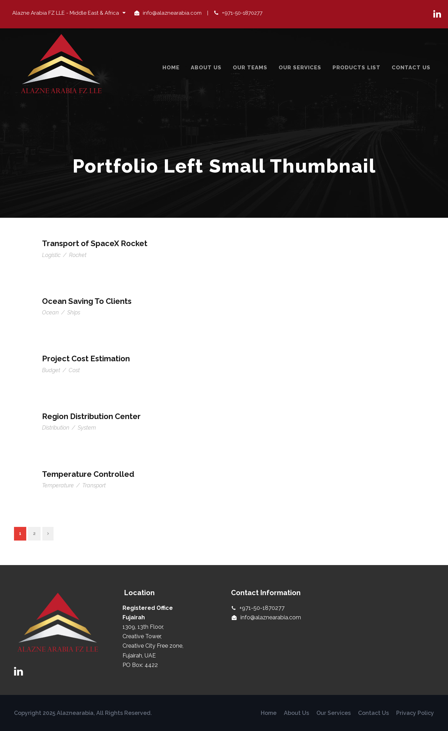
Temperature (58, 485)
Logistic (51, 255)
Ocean (50, 312)
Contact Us (411, 67)
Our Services (300, 67)
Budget (51, 370)
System (87, 427)
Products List (356, 67)
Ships (73, 312)
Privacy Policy (415, 713)
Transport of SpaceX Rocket (94, 243)
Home (171, 67)
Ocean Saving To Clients (87, 301)
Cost (74, 370)
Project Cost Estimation (86, 358)
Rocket (77, 255)
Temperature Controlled (88, 474)
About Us (206, 67)
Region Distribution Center (91, 416)
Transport (94, 485)
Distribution (55, 427)
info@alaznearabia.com (172, 13)
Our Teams (250, 67)
